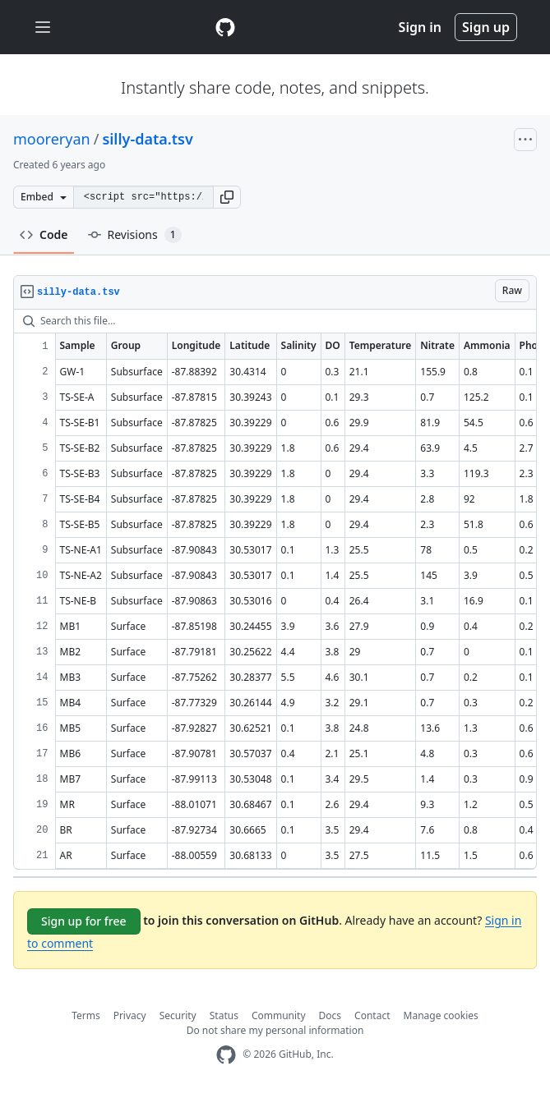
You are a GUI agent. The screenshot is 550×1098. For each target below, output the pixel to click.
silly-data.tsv (147, 139)
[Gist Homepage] (225, 27)
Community (279, 1015)
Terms (86, 1015)
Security (177, 1015)
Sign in (420, 27)
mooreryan (51, 139)
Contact (372, 1015)
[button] (227, 197)
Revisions (135, 235)
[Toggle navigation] (43, 27)
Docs (330, 1015)
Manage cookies (441, 1015)
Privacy (129, 1015)
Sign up (486, 27)
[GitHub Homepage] (226, 1055)
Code (44, 234)
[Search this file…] (275, 321)
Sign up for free (84, 921)
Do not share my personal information (275, 1030)
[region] (275, 590)
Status (224, 1015)
